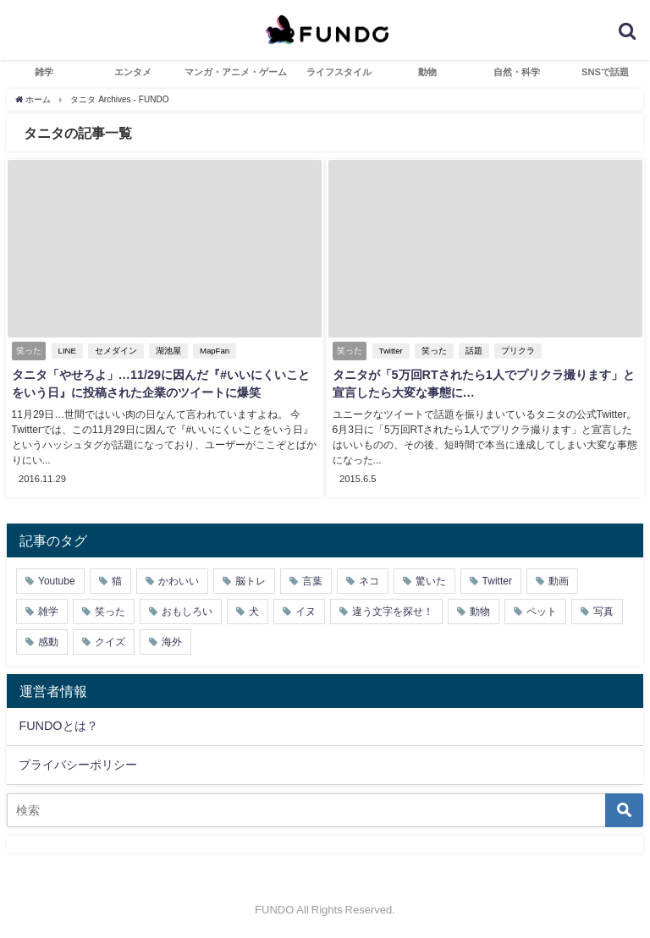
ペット (541, 610)
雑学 (44, 72)
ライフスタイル (339, 72)
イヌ (305, 610)
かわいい (178, 579)
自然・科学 (516, 72)
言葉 (312, 579)
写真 (603, 610)
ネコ (369, 579)
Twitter (389, 350)
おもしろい (187, 610)
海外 (172, 640)
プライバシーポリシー (78, 763)
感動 (48, 640)
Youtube (56, 579)
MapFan (213, 350)
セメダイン (114, 350)
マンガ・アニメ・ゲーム (236, 72)
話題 (472, 350)
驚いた (431, 579)
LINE (65, 350)
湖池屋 (166, 350)
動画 (558, 579)
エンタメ (132, 72)
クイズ (110, 640)
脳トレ (250, 579)
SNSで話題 (605, 72)
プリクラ (516, 350)
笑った (432, 350)
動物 (427, 72)
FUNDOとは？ (58, 725)
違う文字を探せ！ (392, 610)
